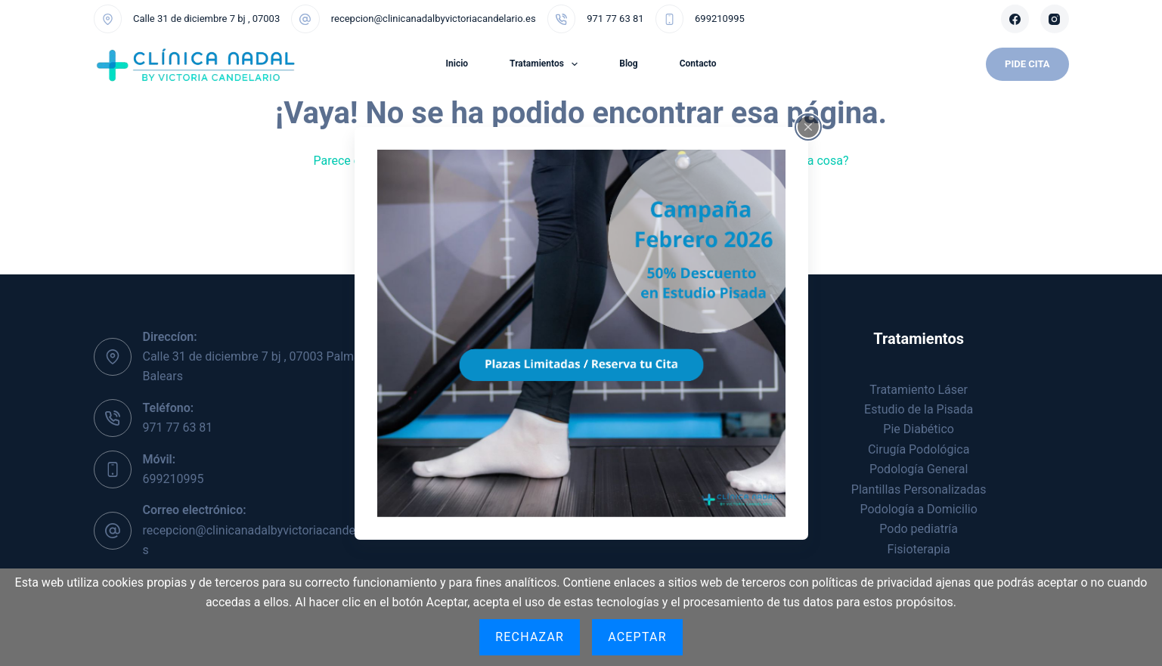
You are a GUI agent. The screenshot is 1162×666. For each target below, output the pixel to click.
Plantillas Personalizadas (919, 489)
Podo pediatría (918, 529)
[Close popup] (808, 126)
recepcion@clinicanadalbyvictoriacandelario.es (433, 18)
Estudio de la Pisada (918, 409)
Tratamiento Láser (918, 390)
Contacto (698, 63)
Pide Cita (1027, 64)
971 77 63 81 (615, 18)
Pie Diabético (918, 429)
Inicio (456, 63)
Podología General (918, 469)
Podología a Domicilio (919, 509)
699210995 (720, 18)
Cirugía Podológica (918, 449)
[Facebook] (1015, 19)
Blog (628, 63)
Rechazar (529, 637)
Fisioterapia (919, 549)
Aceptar (637, 637)
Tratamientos (547, 64)
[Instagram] (1054, 19)
